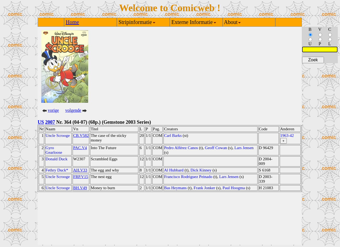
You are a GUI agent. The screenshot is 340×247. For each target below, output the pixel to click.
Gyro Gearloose (54, 150)
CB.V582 (81, 135)
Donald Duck (56, 159)
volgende (73, 110)
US (41, 122)
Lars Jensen (243, 148)
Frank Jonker (204, 188)
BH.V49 (80, 188)
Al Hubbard (173, 170)
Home (72, 22)
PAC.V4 (80, 148)
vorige (53, 110)
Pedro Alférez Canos (181, 148)
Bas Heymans (175, 188)
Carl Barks (173, 135)
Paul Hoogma (233, 188)
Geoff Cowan (216, 148)
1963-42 (287, 135)
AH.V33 (80, 170)
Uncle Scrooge (58, 135)
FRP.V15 (80, 176)
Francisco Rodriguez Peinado (188, 176)
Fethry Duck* (57, 170)
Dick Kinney (200, 170)
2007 (50, 122)
